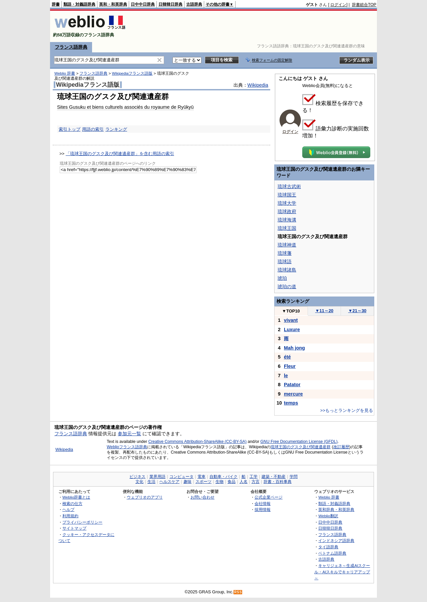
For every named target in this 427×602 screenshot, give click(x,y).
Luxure (292, 329)
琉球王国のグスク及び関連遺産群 (301, 447)
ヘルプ (68, 509)
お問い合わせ (202, 497)
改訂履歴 (341, 447)
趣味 (187, 482)
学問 (294, 477)
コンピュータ (181, 477)
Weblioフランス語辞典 (127, 447)
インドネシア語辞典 (336, 540)
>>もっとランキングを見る (346, 410)
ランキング (116, 129)
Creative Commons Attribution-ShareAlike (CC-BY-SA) (197, 441)
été (287, 357)
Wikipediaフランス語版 (132, 73)
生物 (220, 482)
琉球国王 (287, 194)
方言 (256, 482)
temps (291, 403)
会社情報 (263, 503)
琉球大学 (287, 203)
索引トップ (69, 129)
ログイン (338, 4)
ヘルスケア (169, 482)
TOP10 (291, 311)
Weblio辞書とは (76, 497)
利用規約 (70, 516)
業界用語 (157, 477)
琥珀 (282, 278)
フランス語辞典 (71, 47)
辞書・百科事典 (278, 482)
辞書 (56, 4)
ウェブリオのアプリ (145, 497)
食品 (232, 482)
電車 (201, 477)
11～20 (324, 310)
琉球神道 (287, 244)
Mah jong (294, 348)
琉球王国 (287, 228)
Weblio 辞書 (64, 73)
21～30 (357, 310)
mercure (293, 394)
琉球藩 (285, 253)
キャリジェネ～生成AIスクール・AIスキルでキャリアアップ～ (342, 571)
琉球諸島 (287, 269)
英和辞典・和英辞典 (336, 509)
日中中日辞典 (143, 4)
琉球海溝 (287, 219)
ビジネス (137, 477)
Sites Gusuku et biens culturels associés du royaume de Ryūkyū (125, 107)
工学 (254, 477)
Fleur (290, 366)
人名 (244, 482)
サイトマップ (74, 528)
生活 (151, 482)
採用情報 (263, 509)
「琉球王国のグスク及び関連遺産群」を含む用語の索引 (120, 153)
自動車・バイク (223, 477)
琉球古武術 (289, 186)
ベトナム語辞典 (332, 553)
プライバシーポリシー (82, 522)
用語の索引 (93, 129)
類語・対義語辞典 (79, 4)
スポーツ (203, 482)
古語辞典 (194, 4)
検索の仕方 (72, 503)
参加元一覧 (129, 433)
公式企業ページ (269, 497)
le (286, 375)
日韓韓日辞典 (170, 4)
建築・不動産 (274, 477)
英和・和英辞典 (113, 4)
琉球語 (285, 261)
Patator (292, 384)
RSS (238, 592)
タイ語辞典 (328, 547)
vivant (291, 320)
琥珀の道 (287, 286)
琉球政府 (287, 211)
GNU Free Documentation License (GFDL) (299, 441)
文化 (139, 482)
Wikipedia (258, 85)
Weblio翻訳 (328, 516)
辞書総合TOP (364, 4)
